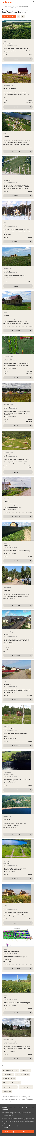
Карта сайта (5, 1127)
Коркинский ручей (18, 225)
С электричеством (22, 1074)
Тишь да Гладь (18, 44)
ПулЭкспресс (8, 1074)
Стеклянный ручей (18, 1042)
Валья (18, 998)
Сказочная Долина (18, 729)
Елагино (18, 908)
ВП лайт (18, 634)
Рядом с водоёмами (10, 1087)
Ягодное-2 (18, 455)
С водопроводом (26, 1087)
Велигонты (18, 684)
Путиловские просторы (18, 952)
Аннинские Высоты (18, 88)
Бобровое (18, 590)
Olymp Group (25, 1070)
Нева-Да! (18, 136)
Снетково (18, 863)
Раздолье (18, 546)
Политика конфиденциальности (18, 1125)
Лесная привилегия (18, 407)
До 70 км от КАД (9, 1078)
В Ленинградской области (11, 1083)
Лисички (18, 315)
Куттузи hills (18, 359)
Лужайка (18, 501)
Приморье (18, 819)
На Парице (18, 271)
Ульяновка (18, 180)
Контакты (4, 1125)
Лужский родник (18, 775)
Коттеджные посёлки (10, 1070)
